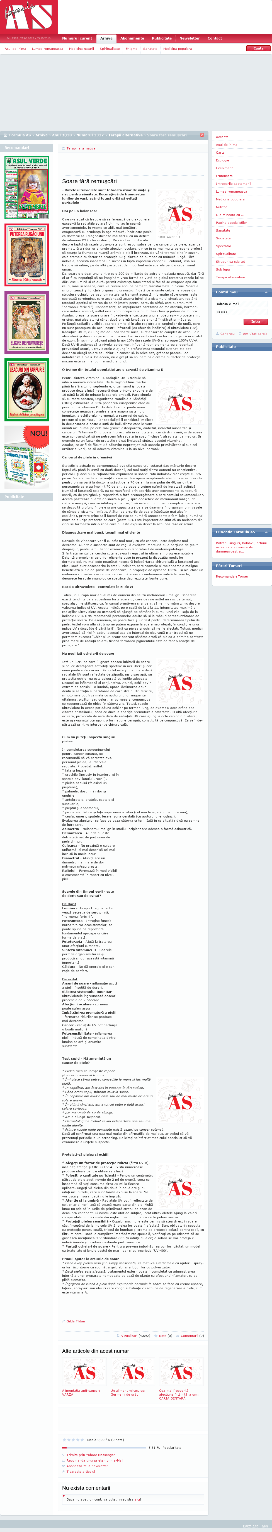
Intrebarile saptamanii (233, 183)
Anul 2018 (62, 135)
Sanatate (150, 48)
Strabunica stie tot (230, 261)
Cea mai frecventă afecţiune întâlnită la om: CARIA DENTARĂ (181, 1378)
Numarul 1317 (90, 135)
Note (165, 1335)
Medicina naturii (81, 48)
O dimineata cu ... (230, 215)
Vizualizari (135, 1335)
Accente (222, 137)
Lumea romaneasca (47, 48)
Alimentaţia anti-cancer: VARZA (84, 1376)
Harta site (250, 1526)
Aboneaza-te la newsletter (87, 1466)
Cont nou (227, 333)
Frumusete (224, 176)
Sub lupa (223, 269)
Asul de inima (15, 48)
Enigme (131, 48)
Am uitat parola (255, 333)
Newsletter (189, 38)
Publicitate (162, 38)
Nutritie (221, 207)
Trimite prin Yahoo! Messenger (91, 1455)
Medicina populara (177, 48)
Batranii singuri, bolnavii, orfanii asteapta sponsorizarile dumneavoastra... (241, 547)
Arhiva (106, 38)
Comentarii (192, 1335)
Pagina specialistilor (231, 222)
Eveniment (224, 168)
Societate (223, 238)
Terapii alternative (125, 135)
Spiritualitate (110, 48)
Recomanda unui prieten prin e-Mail (95, 1460)
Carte (220, 152)
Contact (215, 38)
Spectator (223, 246)
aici (137, 1499)
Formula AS (20, 135)
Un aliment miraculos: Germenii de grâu (133, 1376)
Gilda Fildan (76, 1321)
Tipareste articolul (81, 1471)
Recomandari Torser (232, 576)
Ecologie (222, 160)
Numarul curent (77, 38)
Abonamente (132, 38)
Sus (265, 1526)
